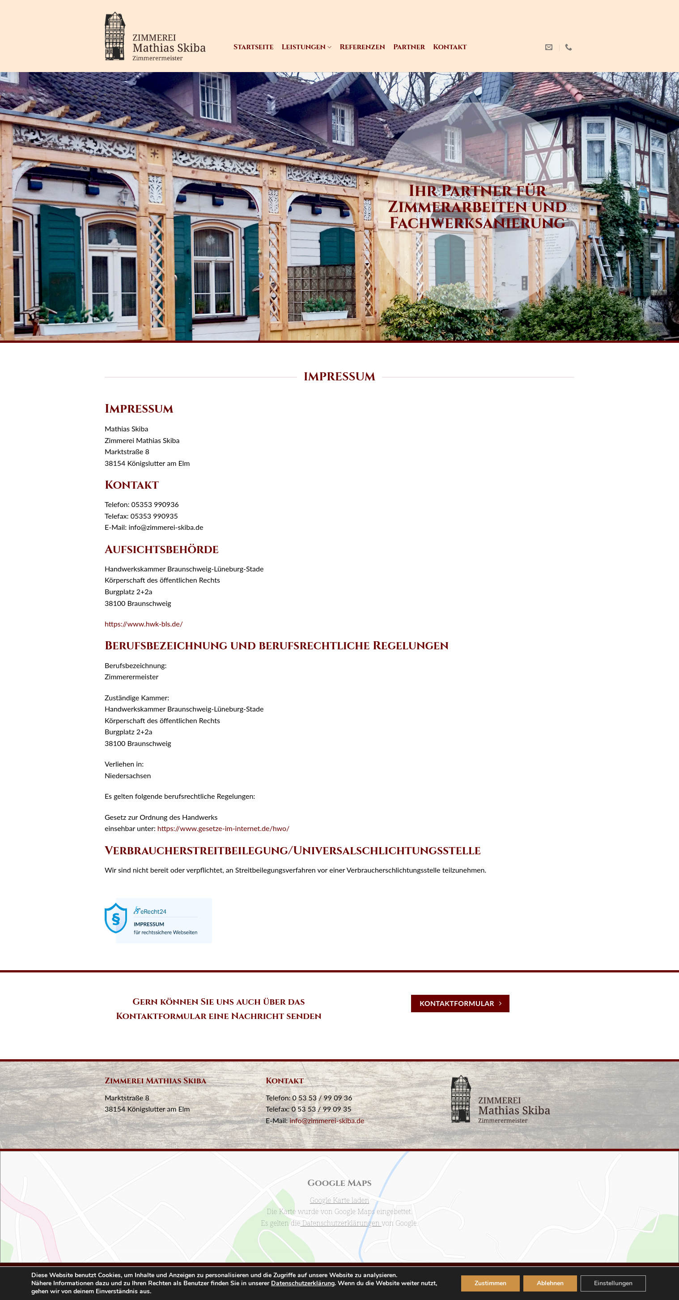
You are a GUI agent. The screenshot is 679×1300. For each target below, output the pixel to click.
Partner (409, 47)
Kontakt (450, 47)
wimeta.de (354, 1288)
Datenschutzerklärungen (341, 1223)
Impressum (299, 1274)
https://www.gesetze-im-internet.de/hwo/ (223, 828)
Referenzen (362, 47)
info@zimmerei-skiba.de (326, 1120)
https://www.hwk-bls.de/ (144, 623)
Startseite (253, 47)
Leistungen (306, 47)
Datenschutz (343, 1274)
